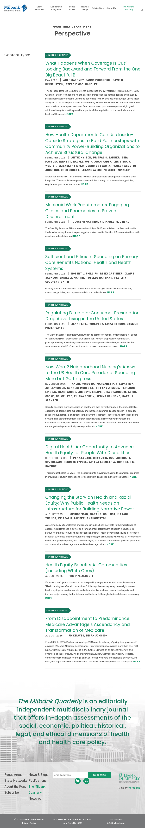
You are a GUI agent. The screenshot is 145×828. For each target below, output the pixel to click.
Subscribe (11, 792)
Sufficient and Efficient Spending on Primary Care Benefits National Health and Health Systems (91, 262)
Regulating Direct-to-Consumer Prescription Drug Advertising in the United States (92, 316)
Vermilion (134, 787)
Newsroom (36, 798)
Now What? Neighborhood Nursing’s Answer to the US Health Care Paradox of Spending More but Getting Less (91, 373)
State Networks (39, 8)
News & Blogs (85, 8)
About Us (111, 8)
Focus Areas (72, 8)
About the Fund (15, 786)
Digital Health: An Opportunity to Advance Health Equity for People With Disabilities (89, 450)
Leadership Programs (56, 8)
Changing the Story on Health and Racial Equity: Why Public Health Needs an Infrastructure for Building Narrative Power (89, 503)
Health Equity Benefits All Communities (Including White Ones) (86, 568)
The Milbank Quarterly (128, 8)
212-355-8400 (115, 819)
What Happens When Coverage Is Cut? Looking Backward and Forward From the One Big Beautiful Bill (92, 69)
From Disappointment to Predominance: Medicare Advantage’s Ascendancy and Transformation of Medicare (87, 624)
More (70, 114)
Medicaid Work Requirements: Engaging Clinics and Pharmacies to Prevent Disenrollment (87, 211)
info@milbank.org (116, 823)
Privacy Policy (29, 823)
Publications (98, 8)
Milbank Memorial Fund (16, 8)
